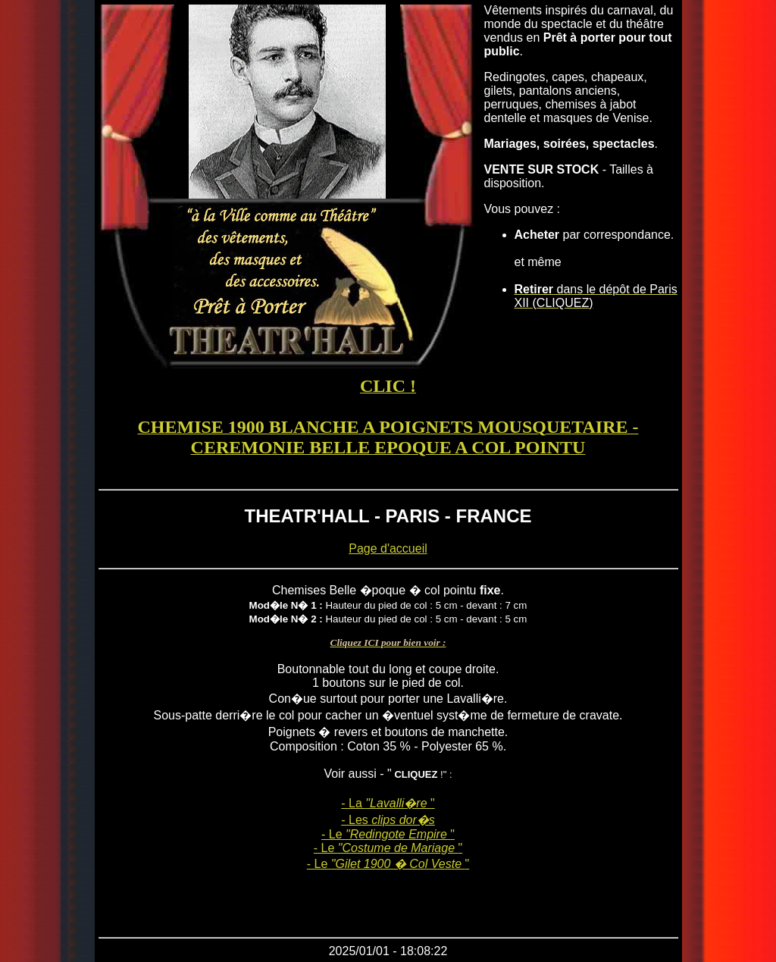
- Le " (388, 834)
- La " (387, 803)
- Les (388, 819)
